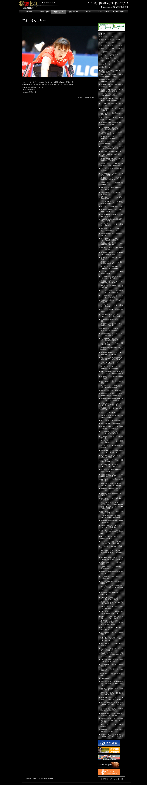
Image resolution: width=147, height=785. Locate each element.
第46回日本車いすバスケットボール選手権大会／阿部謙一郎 (111, 475)
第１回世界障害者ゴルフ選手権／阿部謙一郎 (111, 234)
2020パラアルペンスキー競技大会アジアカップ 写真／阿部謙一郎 (111, 542)
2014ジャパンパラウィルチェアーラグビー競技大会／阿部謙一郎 (111, 239)
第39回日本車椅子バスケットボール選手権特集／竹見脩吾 (111, 80)
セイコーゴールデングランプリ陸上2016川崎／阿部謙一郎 (111, 363)
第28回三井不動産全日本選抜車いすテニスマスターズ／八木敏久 (111, 489)
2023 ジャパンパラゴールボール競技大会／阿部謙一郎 (111, 607)
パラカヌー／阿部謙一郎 (108, 412)
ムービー (88, 12)
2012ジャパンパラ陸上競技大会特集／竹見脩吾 (111, 109)
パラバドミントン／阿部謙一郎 (110, 423)
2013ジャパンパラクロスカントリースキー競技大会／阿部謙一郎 (111, 128)
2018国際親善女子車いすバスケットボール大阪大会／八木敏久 (111, 465)
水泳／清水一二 (105, 64)
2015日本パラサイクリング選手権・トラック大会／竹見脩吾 (111, 277)
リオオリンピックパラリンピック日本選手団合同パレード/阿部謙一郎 (111, 394)
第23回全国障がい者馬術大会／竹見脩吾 (111, 320)
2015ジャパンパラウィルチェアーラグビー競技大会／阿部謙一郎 (111, 291)
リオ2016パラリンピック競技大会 (110, 390)
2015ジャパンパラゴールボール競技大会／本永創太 (111, 305)
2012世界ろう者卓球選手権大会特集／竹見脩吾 (111, 104)
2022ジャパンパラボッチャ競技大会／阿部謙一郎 (111, 577)
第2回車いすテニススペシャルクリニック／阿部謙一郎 (111, 602)
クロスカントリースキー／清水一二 (111, 49)
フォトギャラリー (58, 12)
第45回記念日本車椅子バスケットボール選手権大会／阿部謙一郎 (111, 427)
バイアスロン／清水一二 (108, 52)
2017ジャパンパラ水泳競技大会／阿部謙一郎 (111, 446)
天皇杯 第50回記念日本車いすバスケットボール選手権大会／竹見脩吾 (111, 698)
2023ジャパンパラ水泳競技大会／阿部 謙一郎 (111, 633)
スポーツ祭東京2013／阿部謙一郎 (110, 151)
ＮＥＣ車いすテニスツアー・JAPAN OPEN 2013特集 (111, 142)
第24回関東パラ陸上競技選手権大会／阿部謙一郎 (111, 521)
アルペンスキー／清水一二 (108, 42)
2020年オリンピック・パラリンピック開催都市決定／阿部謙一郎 (111, 147)
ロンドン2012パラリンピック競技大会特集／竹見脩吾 (111, 118)
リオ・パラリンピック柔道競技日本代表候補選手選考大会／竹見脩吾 (111, 358)
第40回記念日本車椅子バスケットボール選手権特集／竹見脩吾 (111, 99)
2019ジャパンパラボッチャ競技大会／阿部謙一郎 (111, 499)
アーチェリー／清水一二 (108, 36)
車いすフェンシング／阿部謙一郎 (110, 420)
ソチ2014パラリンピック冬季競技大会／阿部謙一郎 (111, 193)
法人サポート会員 (118, 12)
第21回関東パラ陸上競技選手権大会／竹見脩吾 (111, 377)
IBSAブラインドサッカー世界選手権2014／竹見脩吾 (111, 248)
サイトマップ (123, 779)
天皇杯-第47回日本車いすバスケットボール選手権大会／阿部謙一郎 (111, 516)
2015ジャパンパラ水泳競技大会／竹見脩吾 (111, 310)
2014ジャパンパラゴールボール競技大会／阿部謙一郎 (111, 224)
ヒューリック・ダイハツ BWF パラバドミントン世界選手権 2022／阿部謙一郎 (111, 587)
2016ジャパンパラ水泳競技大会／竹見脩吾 (111, 382)
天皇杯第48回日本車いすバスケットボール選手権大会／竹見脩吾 (111, 598)
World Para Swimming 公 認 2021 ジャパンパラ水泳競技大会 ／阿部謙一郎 (111, 558)
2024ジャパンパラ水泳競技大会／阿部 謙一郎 (111, 665)
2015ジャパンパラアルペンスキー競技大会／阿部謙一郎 (111, 272)
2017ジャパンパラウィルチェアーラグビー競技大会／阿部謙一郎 (111, 432)
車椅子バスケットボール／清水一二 (111, 61)
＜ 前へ (80, 97)
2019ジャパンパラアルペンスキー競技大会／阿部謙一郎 (111, 512)
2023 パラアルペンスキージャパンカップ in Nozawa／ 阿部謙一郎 (111, 612)
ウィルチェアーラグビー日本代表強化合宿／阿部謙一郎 (111, 202)
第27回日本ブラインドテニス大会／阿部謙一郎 (111, 408)
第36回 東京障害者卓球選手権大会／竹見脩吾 (111, 348)
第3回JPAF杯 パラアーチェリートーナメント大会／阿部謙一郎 (111, 451)
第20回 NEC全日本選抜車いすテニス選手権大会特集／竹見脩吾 (111, 90)
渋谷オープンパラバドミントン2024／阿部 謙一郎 (111, 669)
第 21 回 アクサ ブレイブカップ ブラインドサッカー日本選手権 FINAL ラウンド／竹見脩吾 (111, 654)
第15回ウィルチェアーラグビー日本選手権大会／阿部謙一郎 (111, 178)
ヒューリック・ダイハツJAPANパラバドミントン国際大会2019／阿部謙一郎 (48, 82)
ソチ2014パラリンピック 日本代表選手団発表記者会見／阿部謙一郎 (111, 164)
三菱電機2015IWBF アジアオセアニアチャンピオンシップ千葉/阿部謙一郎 (112, 315)
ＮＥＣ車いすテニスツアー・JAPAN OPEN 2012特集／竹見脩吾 (111, 94)
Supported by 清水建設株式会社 (114, 7)
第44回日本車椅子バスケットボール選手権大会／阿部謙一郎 (111, 353)
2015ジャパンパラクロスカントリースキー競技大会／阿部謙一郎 (111, 267)
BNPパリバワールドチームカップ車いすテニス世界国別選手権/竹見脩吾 (111, 372)
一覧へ (87, 97)
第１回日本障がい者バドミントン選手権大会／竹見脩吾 (111, 334)
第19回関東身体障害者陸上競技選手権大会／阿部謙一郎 (111, 220)
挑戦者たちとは (48, 2)
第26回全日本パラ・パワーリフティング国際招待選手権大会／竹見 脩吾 (111, 735)
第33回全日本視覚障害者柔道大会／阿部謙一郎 (111, 494)
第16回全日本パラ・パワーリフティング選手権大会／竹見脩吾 (111, 329)
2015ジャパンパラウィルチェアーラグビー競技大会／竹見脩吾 (111, 296)
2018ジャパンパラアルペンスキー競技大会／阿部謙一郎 (111, 460)
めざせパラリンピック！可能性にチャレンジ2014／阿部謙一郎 (111, 229)
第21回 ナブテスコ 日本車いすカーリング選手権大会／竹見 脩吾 (111, 714)
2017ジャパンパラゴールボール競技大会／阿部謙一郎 (111, 441)
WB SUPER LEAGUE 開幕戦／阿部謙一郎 (111, 674)
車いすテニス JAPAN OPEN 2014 (111, 206)
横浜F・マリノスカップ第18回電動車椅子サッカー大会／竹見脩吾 (111, 617)
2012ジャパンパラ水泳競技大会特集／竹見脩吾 (111, 113)
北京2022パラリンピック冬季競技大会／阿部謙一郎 (111, 567)
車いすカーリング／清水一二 (109, 55)
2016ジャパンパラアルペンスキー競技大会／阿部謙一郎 (111, 343)
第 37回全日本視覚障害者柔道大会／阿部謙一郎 (111, 582)
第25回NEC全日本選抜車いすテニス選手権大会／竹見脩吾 (111, 324)
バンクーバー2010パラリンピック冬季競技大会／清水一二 (111, 71)
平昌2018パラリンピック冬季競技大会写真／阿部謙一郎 (111, 470)
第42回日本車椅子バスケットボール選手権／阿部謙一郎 (111, 210)
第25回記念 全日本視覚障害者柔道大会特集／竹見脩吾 (111, 85)
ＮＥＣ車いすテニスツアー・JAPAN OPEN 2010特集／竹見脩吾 (111, 75)
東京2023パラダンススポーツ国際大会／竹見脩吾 (111, 628)
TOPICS (28, 12)
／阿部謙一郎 (104, 678)
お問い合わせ (113, 779)
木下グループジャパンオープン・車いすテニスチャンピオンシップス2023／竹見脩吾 (111, 638)
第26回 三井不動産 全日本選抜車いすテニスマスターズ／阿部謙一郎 (111, 399)
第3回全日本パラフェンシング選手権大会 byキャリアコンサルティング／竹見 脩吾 (111, 720)
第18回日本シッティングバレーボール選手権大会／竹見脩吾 (111, 253)
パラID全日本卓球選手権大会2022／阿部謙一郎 (111, 593)
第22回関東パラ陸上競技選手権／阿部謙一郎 (111, 437)
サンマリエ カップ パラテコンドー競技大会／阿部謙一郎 (111, 537)
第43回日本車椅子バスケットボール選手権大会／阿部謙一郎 (111, 282)
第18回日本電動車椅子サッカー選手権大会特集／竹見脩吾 (111, 123)
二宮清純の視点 (43, 12)
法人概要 (105, 779)
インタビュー (73, 12)
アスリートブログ (103, 12)
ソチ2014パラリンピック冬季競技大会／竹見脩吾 (111, 188)
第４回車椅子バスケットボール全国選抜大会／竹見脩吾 (111, 262)
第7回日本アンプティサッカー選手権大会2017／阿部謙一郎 (111, 456)
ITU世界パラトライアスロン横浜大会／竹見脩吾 (111, 286)
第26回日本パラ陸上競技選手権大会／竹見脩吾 (111, 301)
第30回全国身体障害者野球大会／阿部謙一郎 (111, 572)
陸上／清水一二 (105, 67)
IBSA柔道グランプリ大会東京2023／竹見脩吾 (111, 644)
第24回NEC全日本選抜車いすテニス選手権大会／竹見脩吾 (111, 243)
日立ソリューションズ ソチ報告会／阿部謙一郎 (111, 197)
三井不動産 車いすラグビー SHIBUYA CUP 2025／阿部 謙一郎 (111, 709)
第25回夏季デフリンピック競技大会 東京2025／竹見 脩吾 (111, 730)
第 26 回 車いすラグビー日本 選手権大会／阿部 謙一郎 (111, 693)
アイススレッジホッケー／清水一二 (111, 39)
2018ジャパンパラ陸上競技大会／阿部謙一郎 (111, 480)
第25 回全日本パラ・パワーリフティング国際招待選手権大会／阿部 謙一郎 (111, 704)
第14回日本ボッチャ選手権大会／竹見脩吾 (111, 258)
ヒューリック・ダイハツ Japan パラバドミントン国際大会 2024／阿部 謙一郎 (111, 683)
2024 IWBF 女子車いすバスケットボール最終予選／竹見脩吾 (111, 660)
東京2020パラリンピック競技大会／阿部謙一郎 (111, 563)
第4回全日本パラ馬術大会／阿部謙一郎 (111, 547)
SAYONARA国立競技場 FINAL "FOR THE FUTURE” (112, 215)
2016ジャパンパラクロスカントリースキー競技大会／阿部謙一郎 (111, 339)
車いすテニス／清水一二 (108, 58)
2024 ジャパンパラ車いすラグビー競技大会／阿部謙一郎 (111, 649)
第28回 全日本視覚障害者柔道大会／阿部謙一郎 (111, 155)
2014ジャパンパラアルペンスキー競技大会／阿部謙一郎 (111, 174)
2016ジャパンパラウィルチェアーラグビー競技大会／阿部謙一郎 (111, 367)
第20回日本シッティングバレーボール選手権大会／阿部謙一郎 (111, 404)
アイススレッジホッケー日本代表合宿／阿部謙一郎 (111, 169)
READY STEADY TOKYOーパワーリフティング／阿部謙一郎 (111, 526)
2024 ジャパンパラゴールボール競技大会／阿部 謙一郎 (111, 689)
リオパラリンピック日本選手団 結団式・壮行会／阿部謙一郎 (111, 386)
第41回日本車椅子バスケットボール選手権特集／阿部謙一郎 (111, 137)
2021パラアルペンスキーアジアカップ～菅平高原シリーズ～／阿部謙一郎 (111, 552)
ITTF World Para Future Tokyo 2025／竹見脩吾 (111, 725)
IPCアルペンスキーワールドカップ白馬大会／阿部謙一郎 (111, 416)
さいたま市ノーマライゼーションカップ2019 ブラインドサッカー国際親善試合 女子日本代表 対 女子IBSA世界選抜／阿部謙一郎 (112, 505)
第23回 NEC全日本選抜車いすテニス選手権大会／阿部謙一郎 (111, 159)
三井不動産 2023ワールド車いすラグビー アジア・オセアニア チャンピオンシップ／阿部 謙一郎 (111, 622)
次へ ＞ (94, 97)
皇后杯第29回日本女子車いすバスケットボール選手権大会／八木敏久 (111, 484)
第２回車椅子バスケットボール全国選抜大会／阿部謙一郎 (111, 133)
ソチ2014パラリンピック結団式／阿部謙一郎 (111, 183)
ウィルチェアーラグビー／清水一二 (111, 46)
